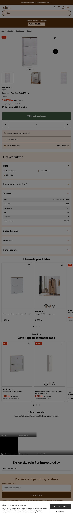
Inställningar (60, 511)
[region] (36, 509)
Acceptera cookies (60, 506)
